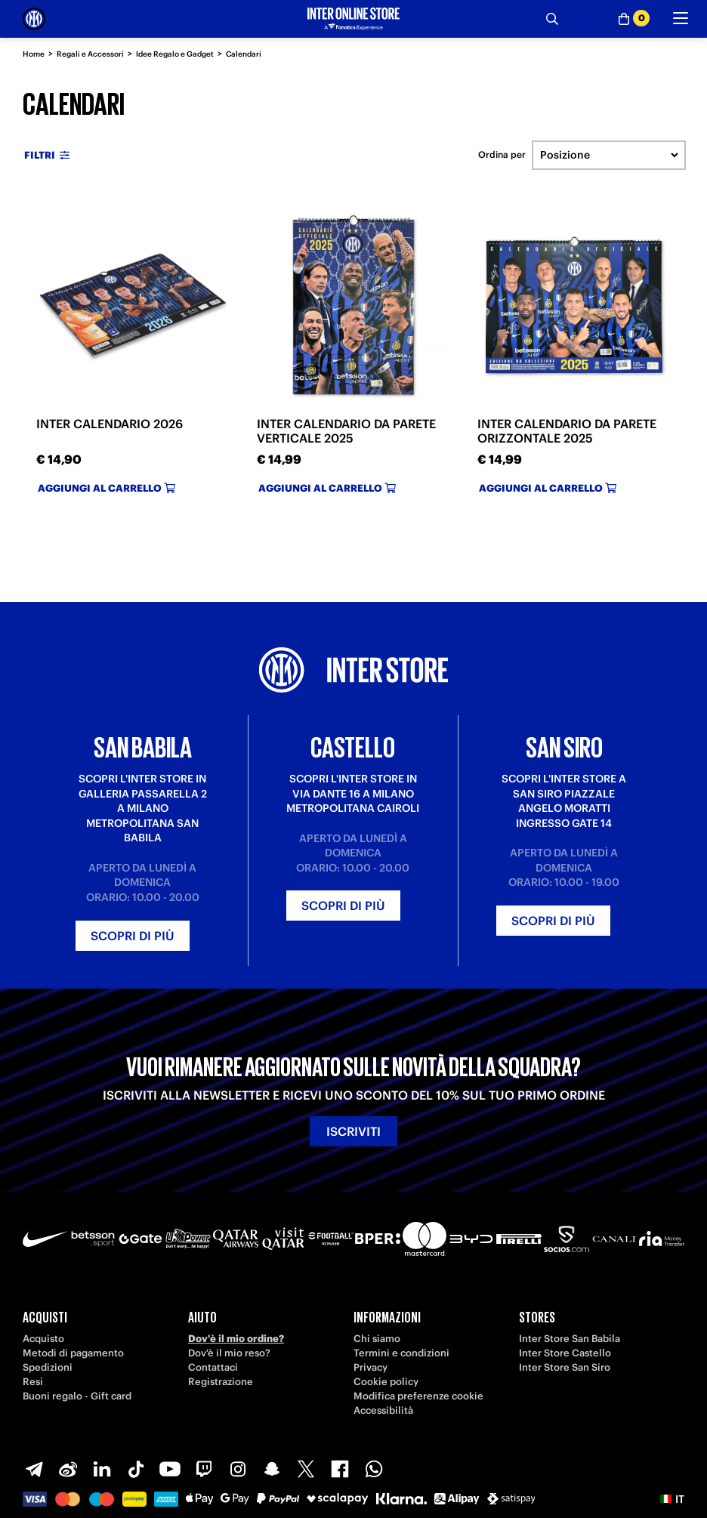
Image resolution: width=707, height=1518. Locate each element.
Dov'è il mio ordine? (236, 1338)
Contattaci (213, 1367)
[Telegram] (34, 1469)
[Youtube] (170, 1469)
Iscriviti (353, 1131)
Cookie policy (386, 1381)
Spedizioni (48, 1367)
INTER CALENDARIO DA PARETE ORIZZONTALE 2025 (566, 431)
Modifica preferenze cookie (418, 1396)
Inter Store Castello (565, 1353)
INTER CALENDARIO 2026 (109, 423)
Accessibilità (383, 1410)
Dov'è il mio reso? (229, 1353)
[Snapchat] (272, 1469)
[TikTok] (136, 1469)
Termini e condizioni (401, 1353)
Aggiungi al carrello (106, 488)
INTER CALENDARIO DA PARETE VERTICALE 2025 (346, 431)
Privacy (370, 1367)
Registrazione (220, 1381)
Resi (33, 1381)
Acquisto (43, 1338)
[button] (672, 1499)
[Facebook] (340, 1469)
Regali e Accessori (90, 54)
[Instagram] (238, 1469)
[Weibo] (68, 1469)
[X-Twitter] (306, 1469)
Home (34, 54)
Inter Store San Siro (564, 1367)
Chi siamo (377, 1338)
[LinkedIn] (102, 1469)
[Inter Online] (34, 19)
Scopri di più (132, 935)
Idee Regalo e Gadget (175, 54)
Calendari (243, 54)
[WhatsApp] (374, 1469)
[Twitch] (204, 1469)
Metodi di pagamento (73, 1353)
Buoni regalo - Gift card (77, 1396)
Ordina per (502, 154)
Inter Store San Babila (569, 1338)
